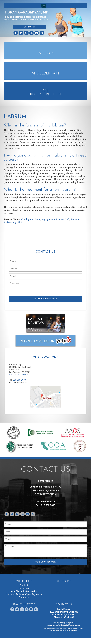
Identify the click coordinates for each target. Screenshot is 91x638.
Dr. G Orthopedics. (69, 622)
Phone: (64, 617)
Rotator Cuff (62, 219)
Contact (24, 585)
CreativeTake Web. (74, 625)
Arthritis (36, 219)
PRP (19, 222)
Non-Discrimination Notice (24, 591)
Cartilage (26, 219)
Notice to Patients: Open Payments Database (24, 596)
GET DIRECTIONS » (18, 375)
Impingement (48, 219)
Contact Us (29, 27)
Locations (24, 588)
